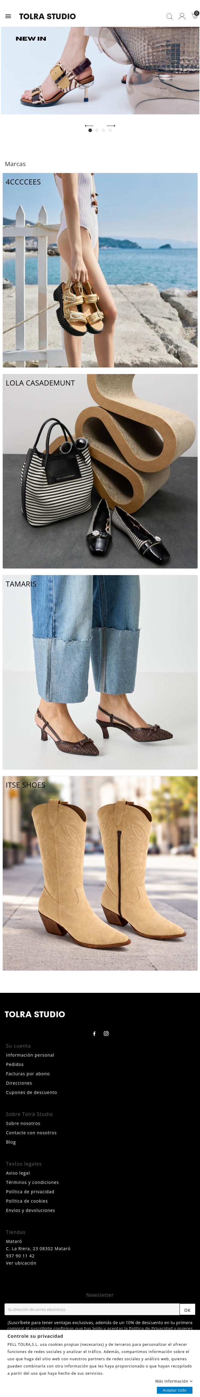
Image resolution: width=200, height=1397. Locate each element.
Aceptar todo (174, 1389)
